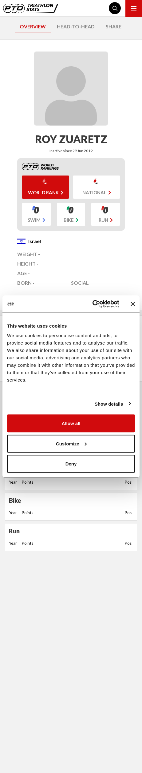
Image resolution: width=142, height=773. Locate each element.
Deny (71, 463)
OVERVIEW (33, 26)
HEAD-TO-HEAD (76, 26)
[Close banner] (133, 304)
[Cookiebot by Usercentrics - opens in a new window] (92, 304)
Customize (71, 443)
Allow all (71, 423)
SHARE (113, 26)
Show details (109, 403)
